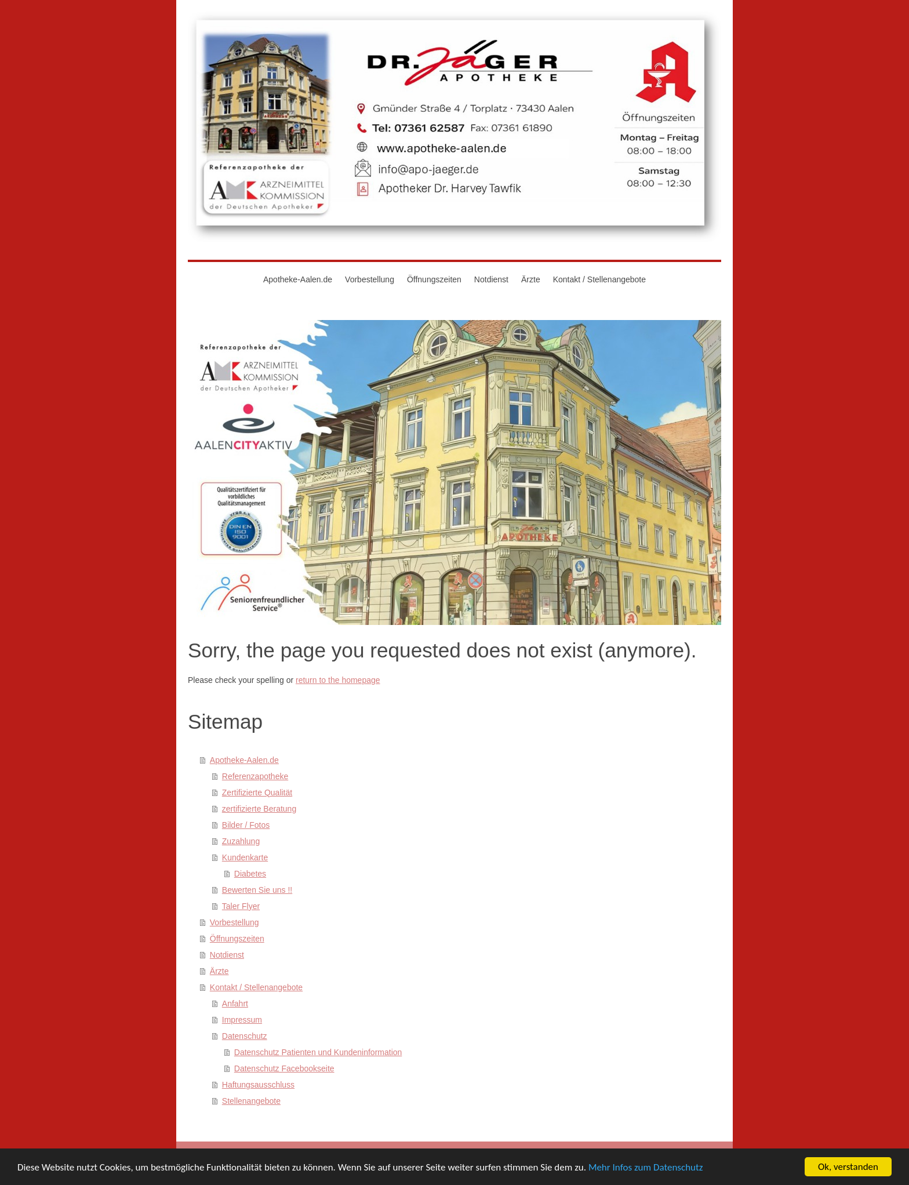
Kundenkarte (245, 857)
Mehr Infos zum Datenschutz (645, 1170)
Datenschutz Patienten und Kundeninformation (318, 1052)
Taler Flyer (241, 906)
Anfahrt (235, 1003)
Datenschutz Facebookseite (284, 1068)
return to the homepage (338, 680)
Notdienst (227, 954)
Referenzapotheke (255, 776)
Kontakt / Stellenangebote (256, 987)
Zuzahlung (241, 841)
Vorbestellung (234, 922)
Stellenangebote (251, 1101)
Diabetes (250, 873)
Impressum (242, 1019)
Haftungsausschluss (258, 1084)
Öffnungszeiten (237, 938)
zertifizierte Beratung (259, 808)
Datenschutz (244, 1036)
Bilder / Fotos (246, 825)
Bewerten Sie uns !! (257, 890)
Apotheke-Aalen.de (244, 760)
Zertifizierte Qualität (257, 792)
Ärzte (219, 971)
